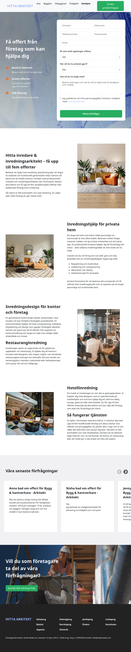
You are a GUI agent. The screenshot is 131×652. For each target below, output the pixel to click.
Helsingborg (65, 619)
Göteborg (41, 619)
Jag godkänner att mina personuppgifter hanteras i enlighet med (90, 100)
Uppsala (40, 629)
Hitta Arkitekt (20, 6)
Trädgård (74, 3)
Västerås (63, 629)
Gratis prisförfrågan (110, 6)
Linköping (110, 619)
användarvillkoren (76, 101)
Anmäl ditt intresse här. (21, 588)
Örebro (86, 624)
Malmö (39, 624)
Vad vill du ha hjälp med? (72, 76)
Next (124, 470)
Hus (39, 3)
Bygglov (48, 3)
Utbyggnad (60, 3)
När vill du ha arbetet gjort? (74, 63)
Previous (118, 470)
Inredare (86, 3)
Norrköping (65, 624)
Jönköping (87, 619)
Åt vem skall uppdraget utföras (75, 51)
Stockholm (110, 624)
